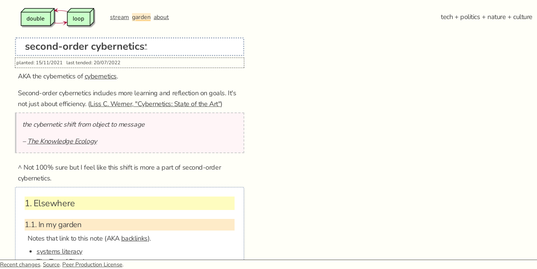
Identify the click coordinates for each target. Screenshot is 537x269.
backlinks (134, 238)
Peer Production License (92, 264)
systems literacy (59, 251)
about (161, 17)
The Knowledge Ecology (62, 141)
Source (51, 264)
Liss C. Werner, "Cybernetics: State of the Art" (155, 103)
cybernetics (101, 76)
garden (141, 17)
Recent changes (20, 264)
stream (119, 17)
